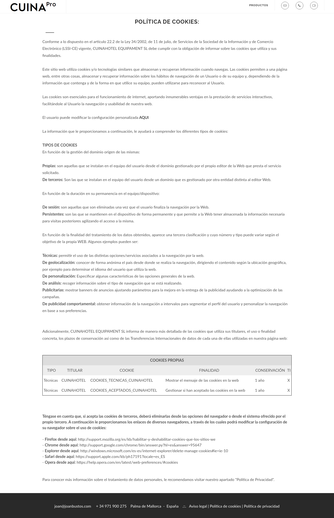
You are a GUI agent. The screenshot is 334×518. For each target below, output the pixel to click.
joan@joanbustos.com (73, 506)
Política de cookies (225, 506)
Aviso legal (198, 506)
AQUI (144, 117)
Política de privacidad (262, 506)
